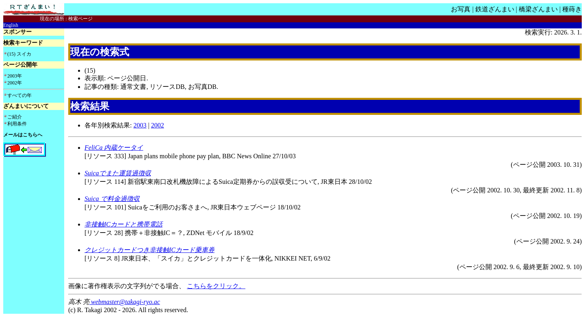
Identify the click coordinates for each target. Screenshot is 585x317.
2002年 (14, 83)
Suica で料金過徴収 (112, 198)
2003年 (14, 76)
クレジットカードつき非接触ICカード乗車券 (149, 249)
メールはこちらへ (22, 135)
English (10, 25)
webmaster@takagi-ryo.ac (124, 301)
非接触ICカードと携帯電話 (123, 224)
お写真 (460, 9)
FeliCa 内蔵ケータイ (113, 147)
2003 (139, 125)
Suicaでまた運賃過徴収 (117, 173)
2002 (157, 125)
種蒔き (572, 9)
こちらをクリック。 (216, 285)
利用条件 (17, 124)
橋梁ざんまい (538, 9)
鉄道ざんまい (494, 9)
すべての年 (19, 95)
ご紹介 (14, 117)
